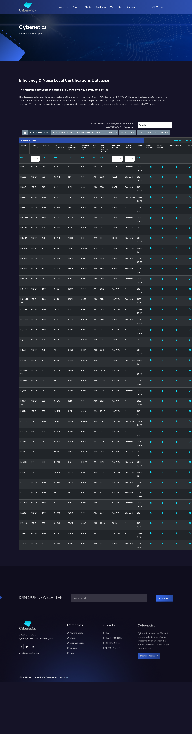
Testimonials (116, 7)
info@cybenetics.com (29, 662)
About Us (63, 7)
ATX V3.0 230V (154, 133)
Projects (76, 7)
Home (22, 34)
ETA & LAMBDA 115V (49, 133)
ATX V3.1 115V (86, 140)
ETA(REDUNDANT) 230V (107, 133)
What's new (128, 127)
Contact (131, 7)
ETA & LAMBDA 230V (77, 133)
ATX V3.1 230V (105, 140)
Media (88, 7)
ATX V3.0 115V (133, 133)
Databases (101, 7)
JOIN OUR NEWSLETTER (41, 606)
